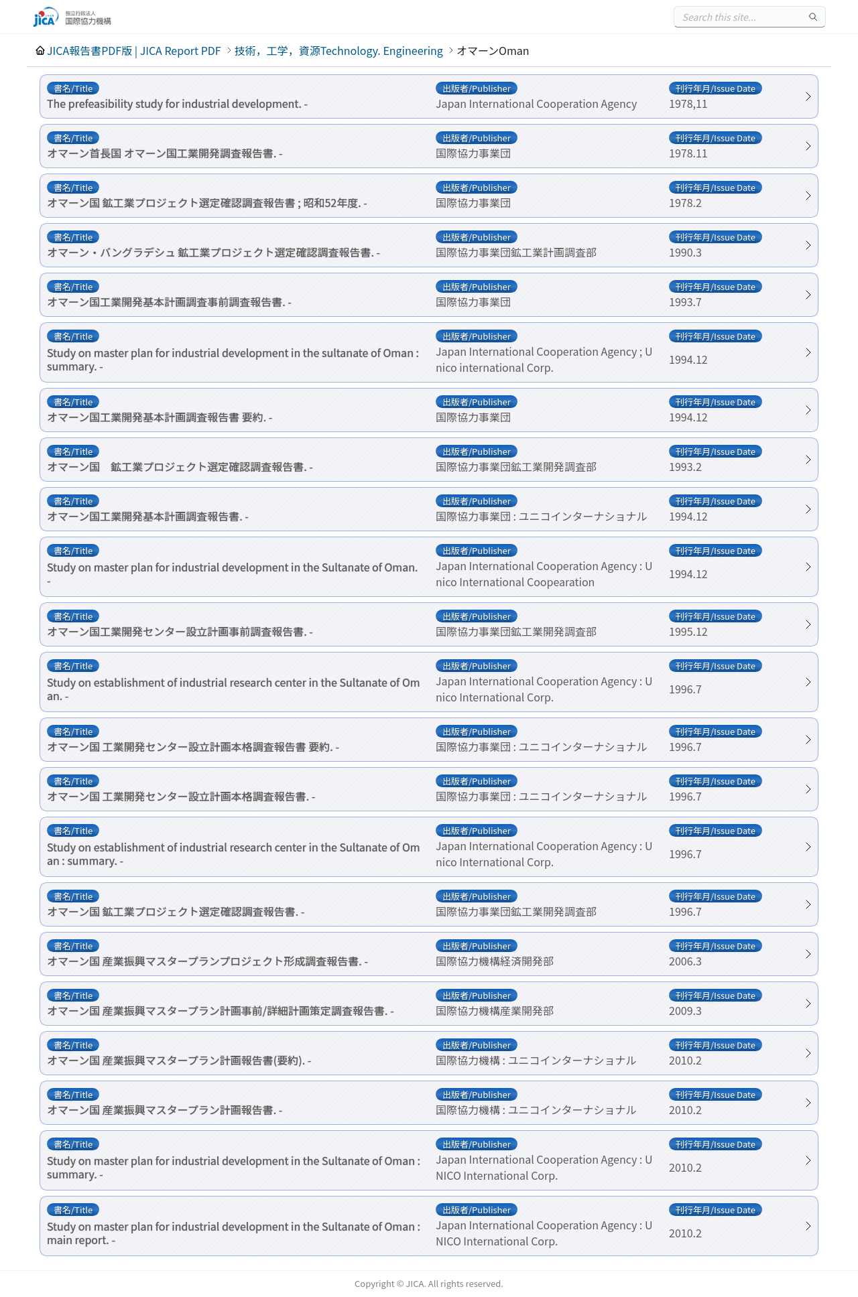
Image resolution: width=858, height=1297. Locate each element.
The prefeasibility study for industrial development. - (177, 103)
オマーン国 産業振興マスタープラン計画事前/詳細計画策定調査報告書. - (220, 1010)
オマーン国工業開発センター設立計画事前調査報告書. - (180, 631)
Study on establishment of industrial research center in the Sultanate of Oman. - (233, 688)
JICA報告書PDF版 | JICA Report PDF (134, 50)
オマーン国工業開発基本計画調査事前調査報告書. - (169, 301)
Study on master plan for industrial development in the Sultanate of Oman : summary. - (233, 1167)
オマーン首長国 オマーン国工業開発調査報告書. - (165, 152)
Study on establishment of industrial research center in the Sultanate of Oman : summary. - (233, 853)
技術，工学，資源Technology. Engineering (339, 50)
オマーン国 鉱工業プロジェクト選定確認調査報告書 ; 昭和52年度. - (207, 202)
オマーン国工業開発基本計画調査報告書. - (148, 516)
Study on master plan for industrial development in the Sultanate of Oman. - (232, 573)
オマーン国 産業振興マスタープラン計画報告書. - (164, 1109)
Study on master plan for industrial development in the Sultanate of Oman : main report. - (233, 1232)
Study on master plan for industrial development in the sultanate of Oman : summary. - (233, 359)
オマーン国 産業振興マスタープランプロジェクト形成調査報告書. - (207, 960)
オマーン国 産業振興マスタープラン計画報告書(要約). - (179, 1060)
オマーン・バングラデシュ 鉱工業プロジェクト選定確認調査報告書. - (213, 252)
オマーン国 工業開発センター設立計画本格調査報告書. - (181, 796)
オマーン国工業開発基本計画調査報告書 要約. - (159, 416)
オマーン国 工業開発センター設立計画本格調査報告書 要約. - (193, 746)
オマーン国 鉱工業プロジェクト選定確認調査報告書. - (180, 466)
